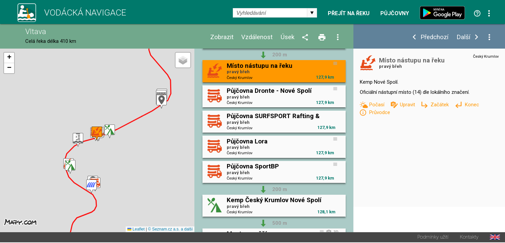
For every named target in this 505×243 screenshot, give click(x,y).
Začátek (440, 105)
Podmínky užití (432, 237)
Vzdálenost (257, 37)
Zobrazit (221, 37)
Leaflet (136, 229)
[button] (91, 187)
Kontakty (469, 237)
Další (463, 37)
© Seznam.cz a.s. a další (170, 229)
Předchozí (434, 37)
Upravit (408, 105)
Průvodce (379, 112)
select (312, 12)
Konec (472, 105)
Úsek (287, 37)
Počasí (377, 105)
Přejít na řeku (349, 13)
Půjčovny (394, 13)
